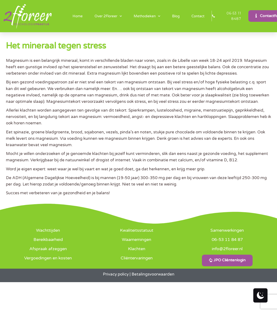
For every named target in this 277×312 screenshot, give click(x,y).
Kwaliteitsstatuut (136, 230)
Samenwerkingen (227, 230)
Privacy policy (116, 274)
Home (78, 16)
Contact (197, 16)
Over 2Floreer (108, 16)
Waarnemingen (136, 239)
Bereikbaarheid (48, 239)
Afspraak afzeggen (48, 248)
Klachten (136, 248)
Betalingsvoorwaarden (153, 274)
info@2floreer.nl (227, 248)
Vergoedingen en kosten (48, 258)
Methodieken (147, 16)
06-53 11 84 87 (227, 239)
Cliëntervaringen (137, 258)
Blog (176, 16)
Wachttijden (48, 230)
